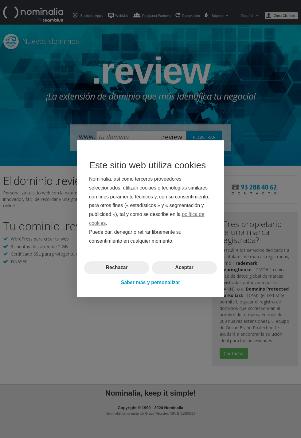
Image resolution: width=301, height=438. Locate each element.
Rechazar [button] (116, 267)
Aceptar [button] (184, 267)
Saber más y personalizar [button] (150, 282)
